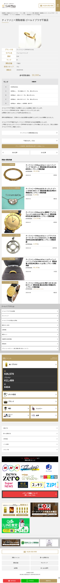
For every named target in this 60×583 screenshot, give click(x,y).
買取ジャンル (15, 557)
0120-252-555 (46, 6)
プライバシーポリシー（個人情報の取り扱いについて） (15, 348)
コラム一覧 (6, 449)
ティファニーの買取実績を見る (29, 133)
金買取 (16, 568)
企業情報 (4, 329)
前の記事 (14, 152)
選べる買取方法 (7, 433)
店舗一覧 (5, 428)
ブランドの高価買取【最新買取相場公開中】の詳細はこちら (30, 146)
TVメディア (44, 562)
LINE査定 (5, 439)
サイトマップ (5, 315)
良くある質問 (44, 568)
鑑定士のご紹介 (6, 325)
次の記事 (43, 152)
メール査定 (6, 444)
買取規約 (4, 343)
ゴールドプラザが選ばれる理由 (9, 320)
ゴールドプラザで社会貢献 (8, 311)
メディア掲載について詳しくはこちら (30, 494)
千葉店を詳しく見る (29, 140)
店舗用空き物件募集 (7, 339)
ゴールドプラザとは (7, 306)
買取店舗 (15, 562)
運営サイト (4, 334)
